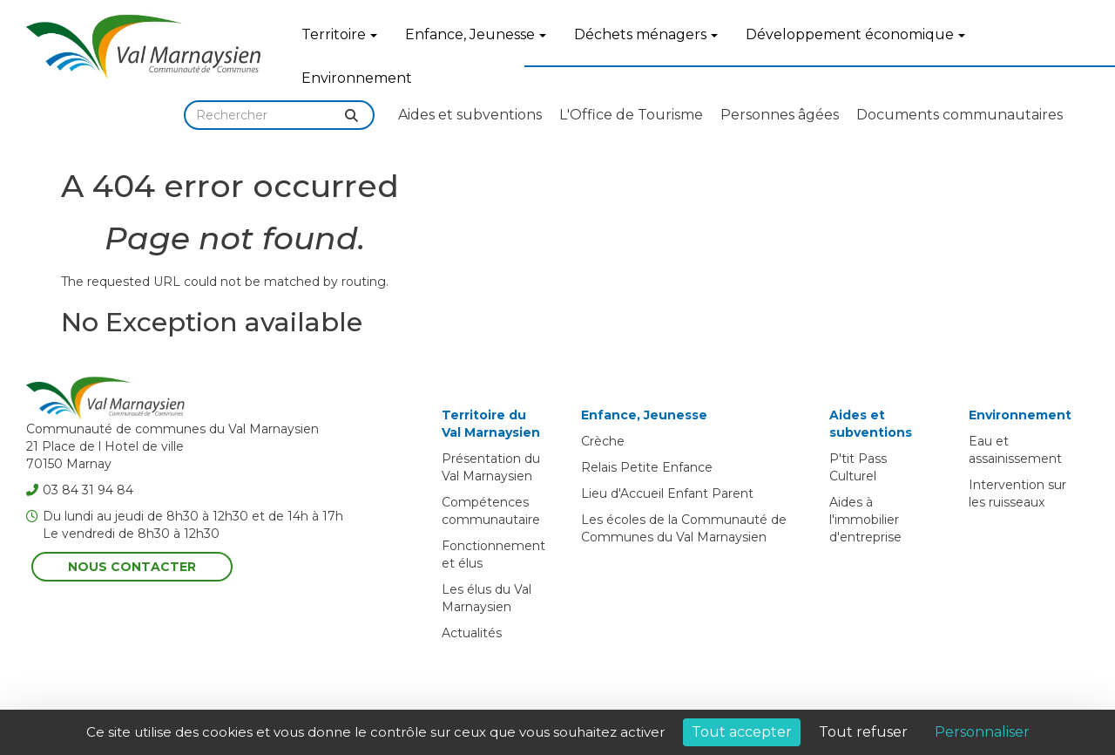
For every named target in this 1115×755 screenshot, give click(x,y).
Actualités (472, 633)
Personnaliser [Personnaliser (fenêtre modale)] (982, 732)
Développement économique (855, 34)
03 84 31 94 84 (79, 490)
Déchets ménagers (646, 34)
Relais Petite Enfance (647, 467)
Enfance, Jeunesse (475, 34)
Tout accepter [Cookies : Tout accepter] (742, 732)
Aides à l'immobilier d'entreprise (865, 519)
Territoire (339, 34)
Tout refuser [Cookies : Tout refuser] (863, 732)
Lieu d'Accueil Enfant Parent (667, 493)
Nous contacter (132, 567)
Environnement (356, 78)
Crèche (603, 441)
